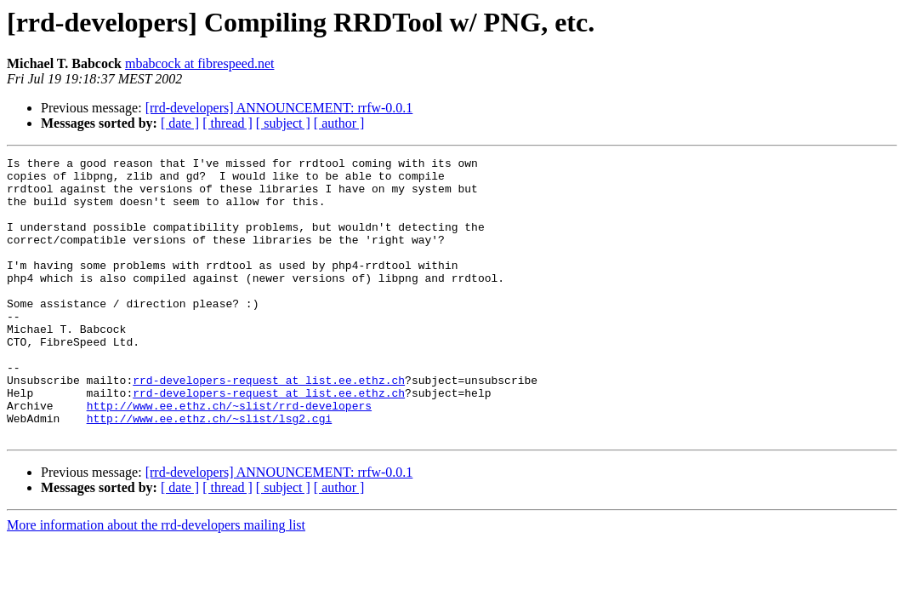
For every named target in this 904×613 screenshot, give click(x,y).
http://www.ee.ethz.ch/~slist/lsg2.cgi (210, 471)
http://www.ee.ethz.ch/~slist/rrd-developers (229, 456)
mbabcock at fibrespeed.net (199, 63)
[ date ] (180, 123)
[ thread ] (227, 123)
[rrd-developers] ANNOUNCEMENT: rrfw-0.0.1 (279, 107)
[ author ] (339, 123)
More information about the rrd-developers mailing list (156, 581)
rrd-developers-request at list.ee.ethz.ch (269, 425)
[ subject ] (283, 123)
